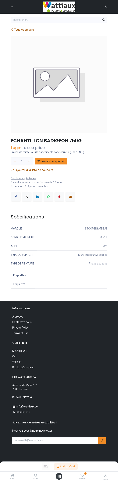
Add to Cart (65, 466)
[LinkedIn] (37, 196)
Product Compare (23, 367)
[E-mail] (70, 196)
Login (16, 147)
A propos (17, 316)
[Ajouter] (29, 161)
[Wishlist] (82, 475)
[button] (102, 440)
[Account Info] (105, 475)
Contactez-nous (22, 322)
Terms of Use (20, 333)
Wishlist (16, 361)
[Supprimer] (15, 161)
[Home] (12, 475)
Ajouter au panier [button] (51, 161)
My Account (19, 350)
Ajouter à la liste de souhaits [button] (32, 170)
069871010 (23, 412)
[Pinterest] (59, 196)
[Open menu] (59, 476)
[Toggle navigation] (12, 7)
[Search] (36, 475)
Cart (14, 356)
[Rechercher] (103, 20)
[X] (26, 196)
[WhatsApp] (48, 196)
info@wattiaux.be (27, 406)
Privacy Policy (20, 327)
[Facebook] (15, 196)
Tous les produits (22, 29)
